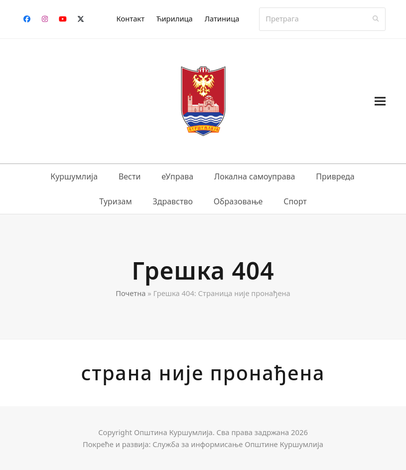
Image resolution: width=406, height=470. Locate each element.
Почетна (130, 293)
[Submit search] (376, 19)
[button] (380, 101)
